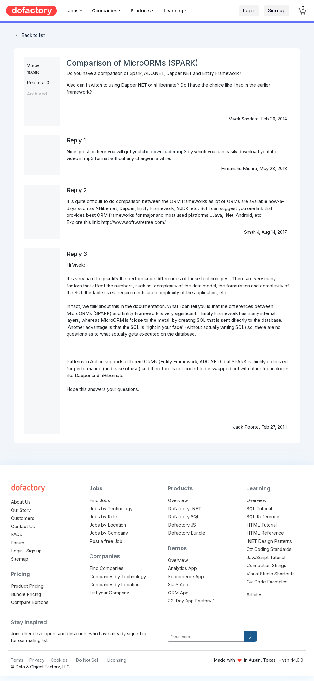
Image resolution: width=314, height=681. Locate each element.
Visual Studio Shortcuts (271, 574)
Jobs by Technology (111, 509)
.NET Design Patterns (269, 541)
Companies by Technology (118, 576)
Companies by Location (115, 584)
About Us (21, 502)
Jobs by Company (109, 533)
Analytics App (182, 568)
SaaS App (178, 584)
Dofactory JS (182, 525)
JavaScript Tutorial (266, 557)
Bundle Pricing (26, 594)
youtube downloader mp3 (159, 151)
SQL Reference (263, 517)
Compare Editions (29, 602)
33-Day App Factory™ (191, 601)
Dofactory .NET (184, 509)
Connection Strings (266, 565)
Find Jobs (100, 500)
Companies (104, 11)
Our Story (21, 510)
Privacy (36, 660)
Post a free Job (106, 541)
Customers (22, 518)
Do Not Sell (87, 660)
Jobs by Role (103, 517)
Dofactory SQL (184, 517)
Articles (254, 594)
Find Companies (107, 568)
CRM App (178, 593)
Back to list (33, 35)
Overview (178, 500)
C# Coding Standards (269, 549)
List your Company (109, 593)
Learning (173, 11)
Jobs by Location (108, 525)
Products (141, 11)
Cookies (59, 660)
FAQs (16, 534)
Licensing (116, 660)
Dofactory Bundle (186, 533)
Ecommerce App (186, 576)
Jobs (73, 11)
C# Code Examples (267, 582)
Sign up (276, 10)
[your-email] (206, 636)
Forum (17, 543)
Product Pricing (27, 586)
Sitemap (19, 559)
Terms (17, 660)
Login (249, 10)
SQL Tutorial (259, 509)
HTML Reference (265, 533)
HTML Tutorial (262, 525)
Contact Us (23, 526)
